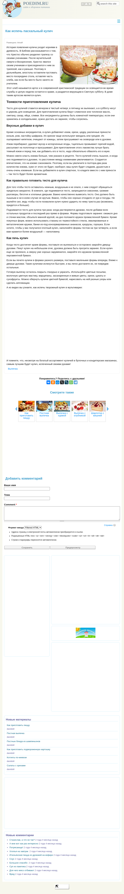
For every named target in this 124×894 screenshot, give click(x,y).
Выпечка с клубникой (80, 414)
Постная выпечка (44, 414)
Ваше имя (10, 485)
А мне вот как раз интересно (24, 843)
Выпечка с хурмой (62, 414)
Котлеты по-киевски (17, 757)
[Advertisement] (62, 450)
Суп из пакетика (18, 866)
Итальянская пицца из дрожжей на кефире (31, 855)
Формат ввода (16, 527)
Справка (108, 525)
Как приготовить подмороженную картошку (28, 749)
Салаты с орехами (16, 765)
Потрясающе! (16, 847)
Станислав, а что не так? (22, 840)
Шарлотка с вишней (97, 414)
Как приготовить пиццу (26, 415)
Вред (12, 874)
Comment (10, 504)
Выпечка (13, 368)
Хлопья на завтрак (19, 851)
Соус (12, 859)
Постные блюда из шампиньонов (23, 741)
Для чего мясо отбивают (22, 870)
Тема (7, 494)
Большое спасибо (19, 863)
